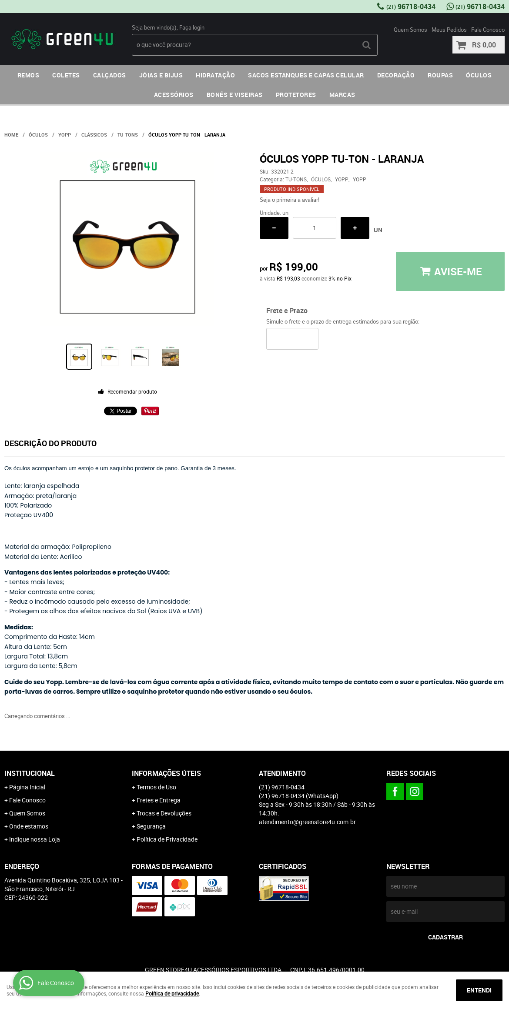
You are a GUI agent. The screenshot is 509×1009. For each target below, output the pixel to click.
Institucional (29, 773)
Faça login (191, 27)
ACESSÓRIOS (174, 94)
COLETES (66, 75)
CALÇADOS (109, 75)
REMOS (28, 75)
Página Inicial (27, 787)
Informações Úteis (166, 773)
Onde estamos (28, 826)
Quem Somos (410, 29)
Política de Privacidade (167, 839)
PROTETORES (296, 94)
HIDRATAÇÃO (215, 75)
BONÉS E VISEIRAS (235, 94)
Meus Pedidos (449, 29)
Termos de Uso (156, 787)
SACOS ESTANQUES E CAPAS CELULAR (306, 75)
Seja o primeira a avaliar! (289, 200)
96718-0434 (410, 6)
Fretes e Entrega (159, 800)
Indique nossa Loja (34, 839)
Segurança (151, 826)
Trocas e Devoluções (164, 813)
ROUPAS (440, 75)
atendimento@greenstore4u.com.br (307, 822)
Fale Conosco (488, 29)
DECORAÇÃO (396, 75)
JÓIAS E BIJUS (161, 75)
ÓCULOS (479, 75)
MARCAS (342, 94)
